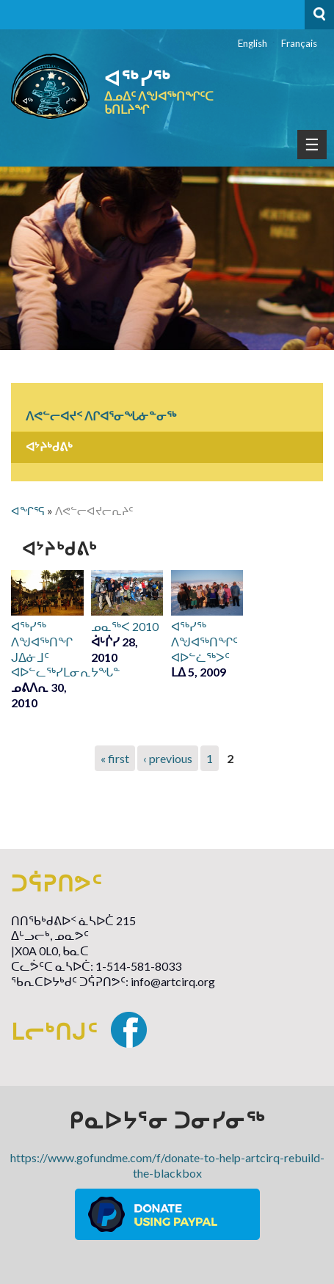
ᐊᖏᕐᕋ (28, 510)
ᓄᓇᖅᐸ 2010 (125, 626)
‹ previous (167, 758)
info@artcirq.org (173, 981)
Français (299, 43)
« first (115, 758)
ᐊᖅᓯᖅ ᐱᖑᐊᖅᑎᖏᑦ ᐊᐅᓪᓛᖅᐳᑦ (204, 641)
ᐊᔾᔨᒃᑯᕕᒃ (49, 446)
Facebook (129, 1030)
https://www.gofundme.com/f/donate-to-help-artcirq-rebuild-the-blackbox (167, 1165)
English (252, 43)
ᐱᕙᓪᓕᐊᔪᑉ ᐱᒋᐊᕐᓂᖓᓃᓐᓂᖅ (101, 416)
